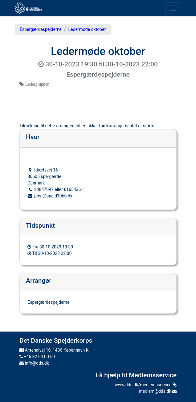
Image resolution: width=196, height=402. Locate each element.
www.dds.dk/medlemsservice (146, 384)
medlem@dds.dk (158, 391)
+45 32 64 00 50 (37, 356)
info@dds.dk (34, 363)
